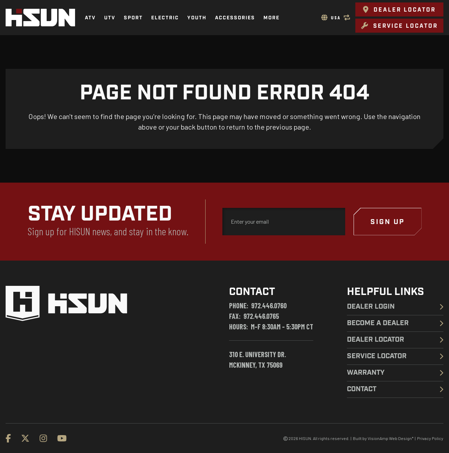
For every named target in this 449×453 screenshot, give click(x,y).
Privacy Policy (430, 438)
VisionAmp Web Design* (391, 438)
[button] (399, 9)
